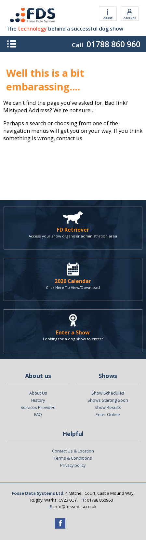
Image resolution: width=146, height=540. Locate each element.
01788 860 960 (113, 43)
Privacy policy (73, 465)
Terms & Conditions (73, 458)
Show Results (108, 407)
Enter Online (108, 414)
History (38, 400)
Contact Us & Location (73, 451)
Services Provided (38, 407)
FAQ (38, 414)
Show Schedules (107, 393)
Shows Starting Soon (107, 400)
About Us (38, 393)
